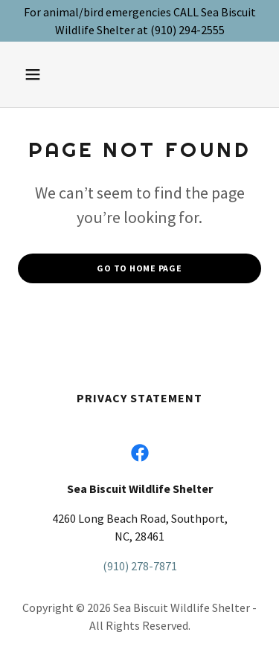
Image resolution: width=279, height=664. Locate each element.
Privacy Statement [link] (139, 397)
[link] (140, 453)
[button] (46, 74)
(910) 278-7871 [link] (140, 565)
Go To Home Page (139, 268)
